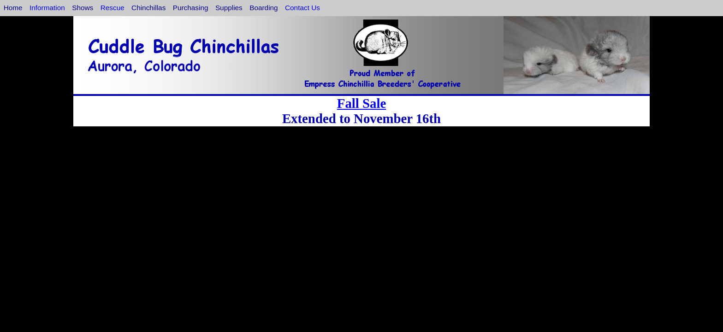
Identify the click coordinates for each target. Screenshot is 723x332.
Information (47, 8)
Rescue (112, 8)
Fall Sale (361, 103)
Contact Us (302, 8)
